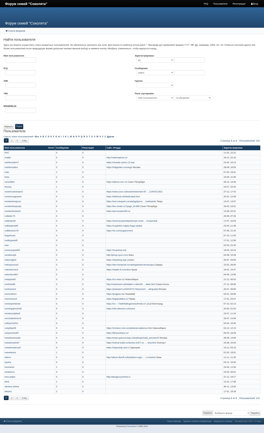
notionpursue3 (11, 264)
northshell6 (10, 284)
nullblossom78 (12, 230)
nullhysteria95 (11, 225)
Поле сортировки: (144, 93)
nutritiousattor (11, 167)
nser (7, 245)
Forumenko (131, 426)
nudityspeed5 (11, 240)
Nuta (7, 177)
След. (24, 140)
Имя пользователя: (14, 55)
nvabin (8, 157)
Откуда (117, 148)
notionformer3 (11, 269)
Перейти (207, 413)
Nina (7, 381)
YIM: (6, 93)
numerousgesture (13, 196)
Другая (110, 136)
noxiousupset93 (12, 250)
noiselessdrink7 (12, 342)
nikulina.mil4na (12, 386)
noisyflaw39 (10, 328)
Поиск (19, 126)
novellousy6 (10, 255)
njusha (8, 362)
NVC (7, 152)
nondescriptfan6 (12, 313)
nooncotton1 (11, 294)
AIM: (6, 81)
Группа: (139, 81)
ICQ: (6, 68)
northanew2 (10, 289)
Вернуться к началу (223, 421)
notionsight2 (10, 260)
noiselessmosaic (13, 338)
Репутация (88, 148)
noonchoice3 (11, 299)
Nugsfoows (10, 235)
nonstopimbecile (12, 303)
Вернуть (9, 126)
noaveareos (10, 352)
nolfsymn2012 (11, 323)
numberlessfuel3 (13, 211)
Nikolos (8, 391)
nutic (7, 172)
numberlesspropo (13, 206)
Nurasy (8, 186)
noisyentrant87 (12, 333)
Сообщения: (141, 68)
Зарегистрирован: (144, 55)
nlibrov (8, 357)
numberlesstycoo (13, 201)
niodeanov (10, 372)
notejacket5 (10, 279)
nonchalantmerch (13, 318)
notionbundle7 (11, 274)
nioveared (9, 367)
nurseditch (10, 182)
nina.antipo (10, 377)
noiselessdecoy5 (13, 347)
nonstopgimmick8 (13, 308)
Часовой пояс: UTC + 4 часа (248, 421)
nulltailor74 (10, 216)
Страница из (228, 140)
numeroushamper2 (14, 191)
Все (37, 136)
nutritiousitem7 (12, 162)
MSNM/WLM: (10, 106)
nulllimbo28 (10, 221)
